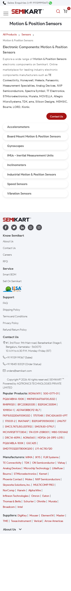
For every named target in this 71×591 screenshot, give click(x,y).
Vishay (61, 462)
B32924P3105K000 (43, 421)
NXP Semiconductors (47, 479)
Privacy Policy (11, 323)
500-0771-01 (51, 393)
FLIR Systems (51, 457)
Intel (20, 507)
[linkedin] (22, 227)
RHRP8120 (9, 404)
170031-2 (10, 421)
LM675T (61, 421)
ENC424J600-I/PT (57, 415)
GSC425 (31, 443)
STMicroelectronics (25, 473)
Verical (38, 521)
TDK (26, 462)
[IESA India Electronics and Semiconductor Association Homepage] (12, 289)
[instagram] (39, 227)
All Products (10, 34)
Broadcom (9, 507)
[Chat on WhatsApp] (50, 3)
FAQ (5, 303)
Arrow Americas (53, 521)
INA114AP (23, 421)
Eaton (45, 496)
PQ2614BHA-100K (13, 399)
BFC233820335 (26, 404)
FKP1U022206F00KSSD (16, 415)
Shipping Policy (11, 309)
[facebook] (5, 227)
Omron (35, 496)
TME (5, 521)
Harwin (21, 490)
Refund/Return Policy (15, 329)
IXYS (38, 457)
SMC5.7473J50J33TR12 (18, 426)
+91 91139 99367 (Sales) (19, 357)
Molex (28, 479)
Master (60, 515)
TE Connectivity (12, 462)
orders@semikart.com (19, 370)
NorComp (8, 490)
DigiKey (22, 515)
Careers (7, 254)
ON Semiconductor (43, 462)
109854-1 (8, 410)
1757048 (38, 415)
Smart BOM (9, 274)
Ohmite (41, 501)
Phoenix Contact (12, 479)
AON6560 (29, 437)
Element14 (47, 515)
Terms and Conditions (15, 316)
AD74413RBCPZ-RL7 (28, 410)
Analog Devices (12, 468)
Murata (52, 501)
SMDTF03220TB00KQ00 (17, 448)
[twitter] (14, 227)
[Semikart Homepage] (28, 11)
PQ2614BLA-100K (13, 443)
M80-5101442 (60, 432)
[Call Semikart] (25, 2)
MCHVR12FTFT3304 (14, 432)
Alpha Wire (34, 490)
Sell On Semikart (12, 281)
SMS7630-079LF (44, 426)
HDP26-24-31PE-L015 (50, 437)
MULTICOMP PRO (43, 485)
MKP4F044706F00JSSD (41, 399)
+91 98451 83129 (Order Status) (23, 364)
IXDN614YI (34, 393)
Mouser (34, 515)
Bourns (7, 473)
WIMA (28, 457)
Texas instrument (21, 521)
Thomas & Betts (12, 501)
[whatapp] (30, 227)
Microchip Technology (36, 468)
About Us (8, 241)
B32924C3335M (47, 404)
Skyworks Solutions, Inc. (16, 485)
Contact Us (56, 116)
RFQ (5, 261)
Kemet (43, 473)
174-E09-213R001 (39, 432)
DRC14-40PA (12, 437)
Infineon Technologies (15, 496)
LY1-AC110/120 (43, 448)
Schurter (29, 501)
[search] (58, 11)
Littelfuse (57, 468)
